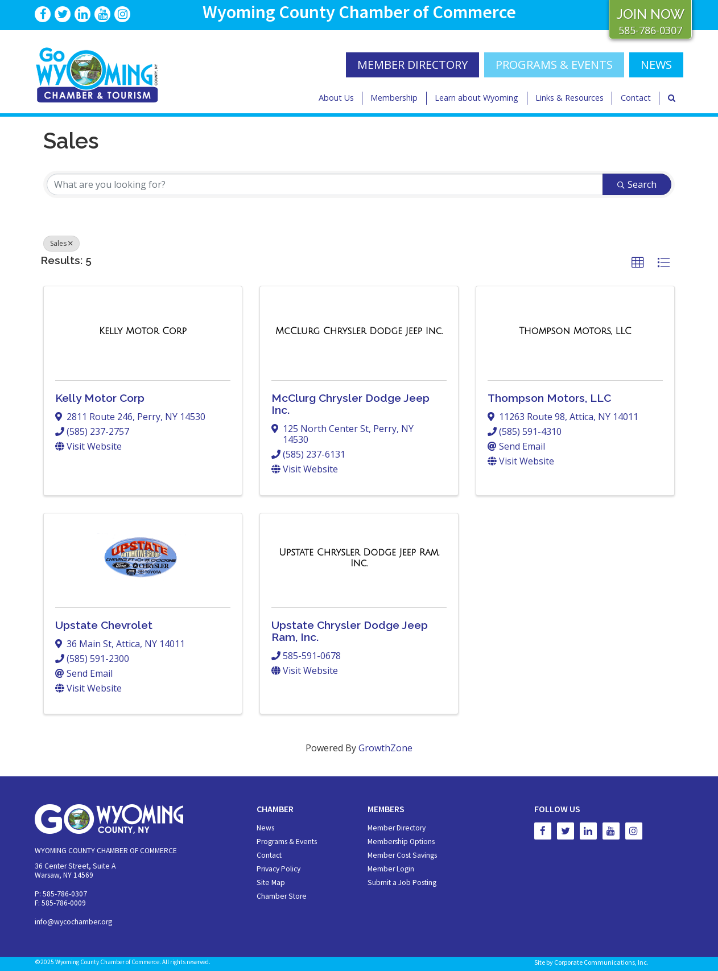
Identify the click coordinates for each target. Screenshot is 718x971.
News (265, 828)
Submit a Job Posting (402, 882)
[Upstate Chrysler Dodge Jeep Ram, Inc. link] (359, 558)
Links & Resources (569, 97)
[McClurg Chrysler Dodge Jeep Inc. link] (359, 331)
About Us (336, 97)
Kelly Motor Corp (100, 398)
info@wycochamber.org (73, 922)
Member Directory (397, 828)
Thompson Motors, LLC (549, 398)
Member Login (391, 869)
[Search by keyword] (325, 184)
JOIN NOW (650, 14)
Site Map (271, 882)
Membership (394, 97)
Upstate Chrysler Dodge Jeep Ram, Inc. (349, 631)
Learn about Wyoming (476, 97)
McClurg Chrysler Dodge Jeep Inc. (350, 404)
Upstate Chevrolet (103, 625)
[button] (637, 263)
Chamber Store (282, 896)
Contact (636, 97)
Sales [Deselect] (61, 243)
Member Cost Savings (402, 855)
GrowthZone (385, 748)
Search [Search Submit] (637, 184)
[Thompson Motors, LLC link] (575, 331)
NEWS (656, 64)
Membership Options (401, 841)
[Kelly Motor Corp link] (143, 331)
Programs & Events (554, 64)
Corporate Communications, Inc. (601, 962)
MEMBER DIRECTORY (412, 64)
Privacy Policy (278, 869)
